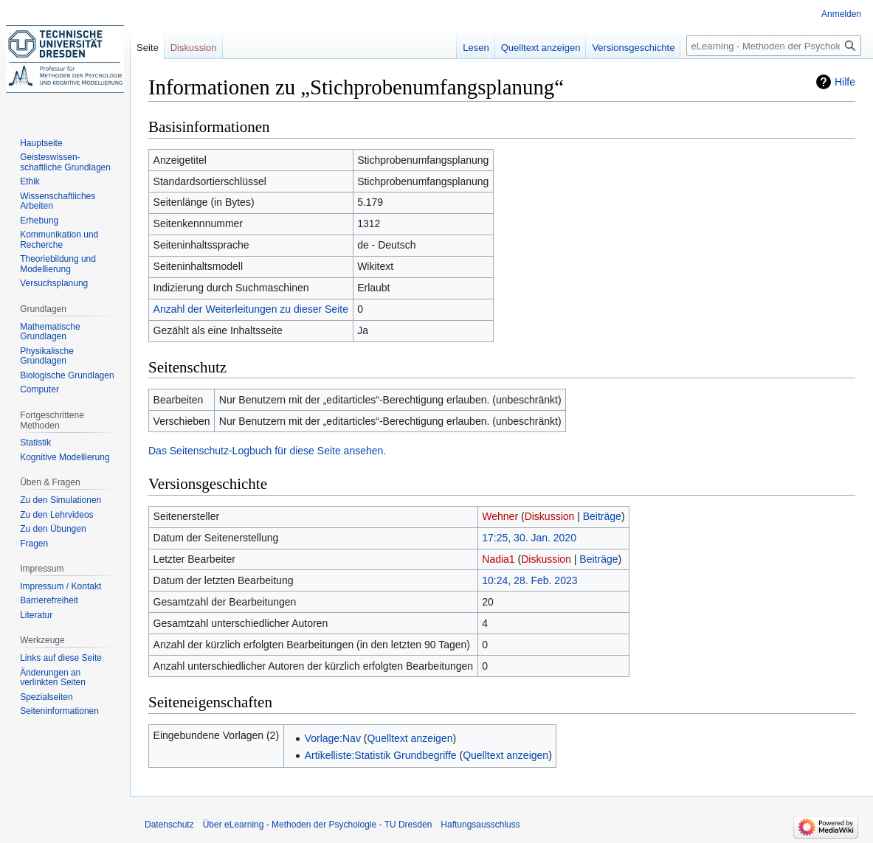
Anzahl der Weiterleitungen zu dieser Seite (250, 309)
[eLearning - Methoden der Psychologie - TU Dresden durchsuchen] (773, 45)
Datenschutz (169, 824)
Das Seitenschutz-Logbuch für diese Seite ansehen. (267, 451)
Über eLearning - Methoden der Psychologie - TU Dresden (317, 824)
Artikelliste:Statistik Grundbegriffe (381, 755)
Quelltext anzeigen (409, 738)
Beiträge (602, 516)
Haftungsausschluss (480, 824)
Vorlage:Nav (333, 738)
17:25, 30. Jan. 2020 (529, 538)
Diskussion (550, 516)
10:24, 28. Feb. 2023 (529, 580)
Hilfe (845, 82)
